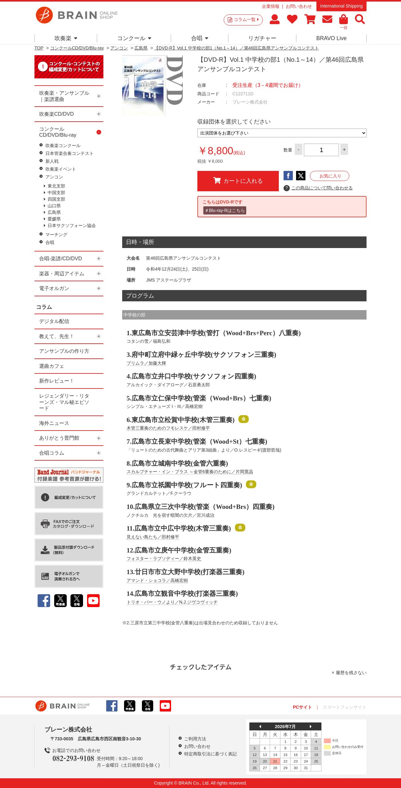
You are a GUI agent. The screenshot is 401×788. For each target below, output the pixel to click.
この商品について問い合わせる (318, 188)
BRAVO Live (331, 38)
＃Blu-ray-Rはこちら (225, 210)
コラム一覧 (246, 19)
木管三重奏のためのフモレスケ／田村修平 (168, 428)
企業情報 (270, 6)
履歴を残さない (351, 672)
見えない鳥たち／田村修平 (153, 536)
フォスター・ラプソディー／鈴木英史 (164, 558)
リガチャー (262, 38)
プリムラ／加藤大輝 (146, 363)
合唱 (199, 38)
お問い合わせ (299, 6)
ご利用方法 (195, 738)
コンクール (134, 38)
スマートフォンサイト (345, 707)
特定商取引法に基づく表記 (210, 753)
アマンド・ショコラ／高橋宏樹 (157, 580)
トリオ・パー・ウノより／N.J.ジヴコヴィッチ (172, 602)
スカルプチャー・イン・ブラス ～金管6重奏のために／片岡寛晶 (190, 471)
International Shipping (341, 5)
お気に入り (330, 175)
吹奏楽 (66, 38)
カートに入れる (238, 180)
